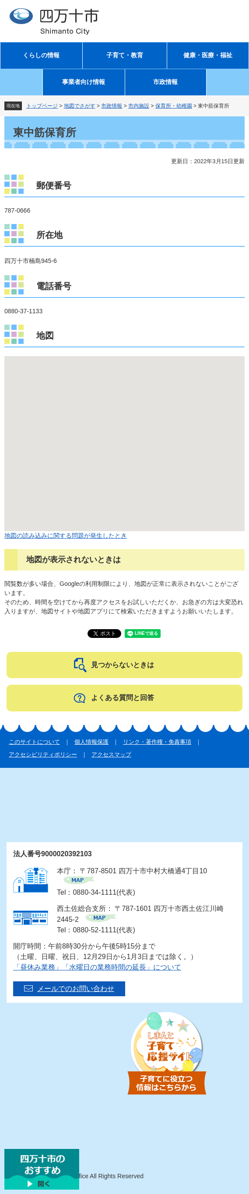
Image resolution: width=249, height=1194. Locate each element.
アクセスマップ (111, 754)
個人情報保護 (91, 742)
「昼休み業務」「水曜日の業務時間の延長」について (97, 967)
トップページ (42, 106)
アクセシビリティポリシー (43, 754)
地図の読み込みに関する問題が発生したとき (65, 535)
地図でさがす (79, 106)
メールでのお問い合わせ (75, 988)
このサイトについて (34, 742)
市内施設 (138, 106)
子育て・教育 (124, 55)
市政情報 (165, 82)
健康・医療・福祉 (207, 55)
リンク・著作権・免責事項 (157, 742)
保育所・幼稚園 (173, 106)
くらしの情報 (41, 55)
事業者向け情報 (83, 82)
